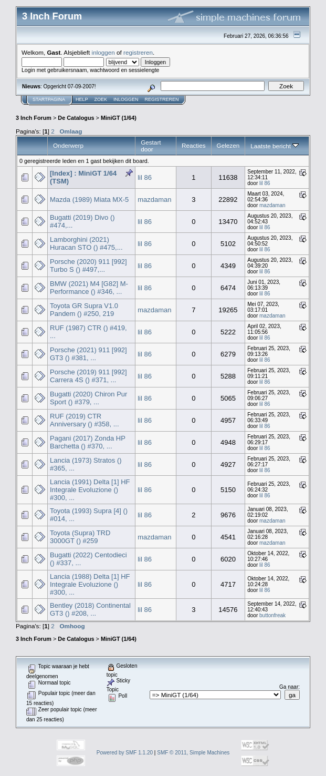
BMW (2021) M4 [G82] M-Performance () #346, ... (89, 287)
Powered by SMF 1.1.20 (125, 752)
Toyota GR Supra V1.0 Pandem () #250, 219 (84, 310)
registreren (138, 52)
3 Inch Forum (33, 118)
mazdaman (154, 199)
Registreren (162, 99)
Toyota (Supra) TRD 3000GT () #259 (80, 537)
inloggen (103, 52)
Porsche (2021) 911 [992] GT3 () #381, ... (88, 354)
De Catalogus (76, 118)
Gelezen (228, 145)
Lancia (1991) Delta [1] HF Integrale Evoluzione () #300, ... (90, 490)
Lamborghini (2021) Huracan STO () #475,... (86, 243)
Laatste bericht (274, 145)
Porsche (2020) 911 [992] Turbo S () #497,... (88, 265)
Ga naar (288, 687)
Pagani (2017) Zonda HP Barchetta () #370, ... (87, 442)
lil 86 (145, 177)
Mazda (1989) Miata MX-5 (89, 199)
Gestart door (151, 145)
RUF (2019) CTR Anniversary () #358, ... (84, 420)
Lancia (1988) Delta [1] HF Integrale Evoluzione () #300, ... (90, 584)
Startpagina (49, 99)
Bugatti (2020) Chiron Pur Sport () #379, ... (88, 398)
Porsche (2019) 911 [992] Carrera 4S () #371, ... (88, 376)
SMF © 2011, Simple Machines (193, 752)
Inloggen (126, 99)
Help (82, 99)
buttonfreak (272, 615)
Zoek (101, 99)
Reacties (194, 145)
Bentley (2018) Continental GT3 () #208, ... (90, 609)
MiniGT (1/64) (118, 118)
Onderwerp (68, 145)
